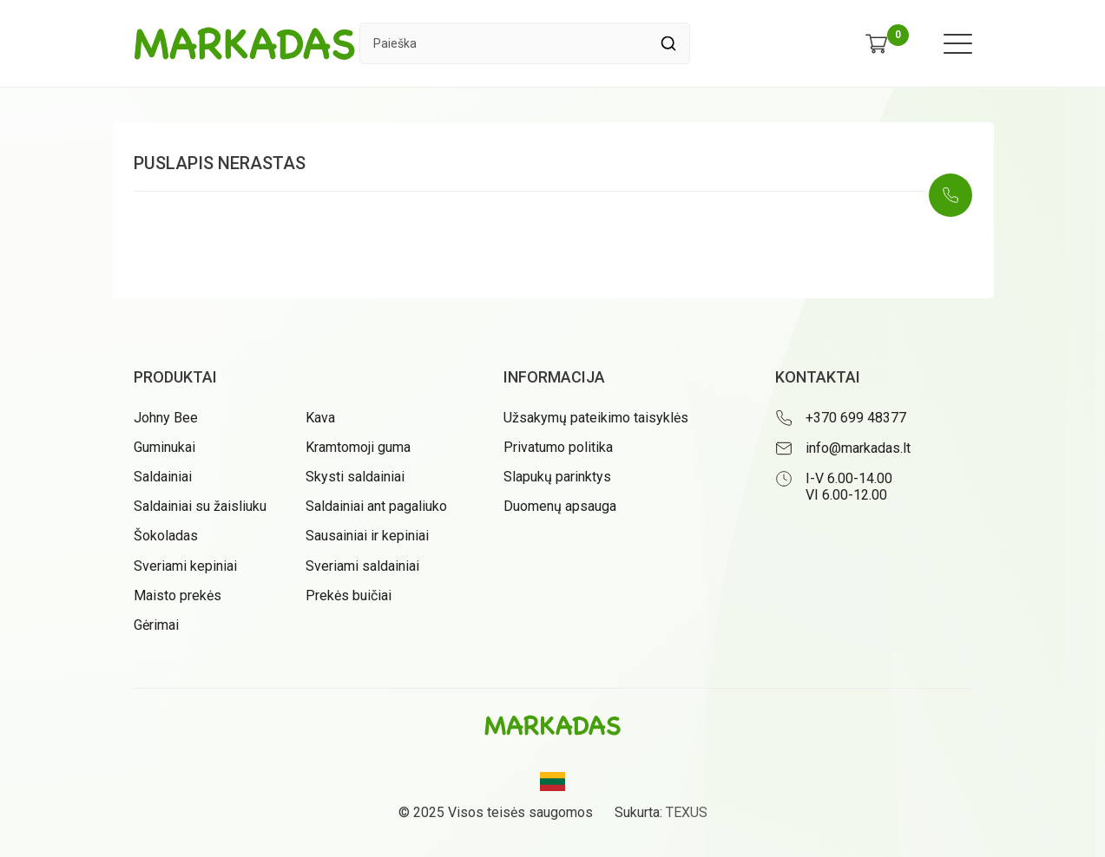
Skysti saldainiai (355, 476)
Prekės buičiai (348, 595)
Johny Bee (166, 417)
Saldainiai (163, 476)
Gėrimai (156, 625)
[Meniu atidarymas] (958, 43)
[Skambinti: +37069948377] (950, 195)
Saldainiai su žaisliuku (200, 506)
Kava (320, 417)
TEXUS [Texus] (686, 812)
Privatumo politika (558, 447)
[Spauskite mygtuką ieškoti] (668, 43)
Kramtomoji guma (358, 447)
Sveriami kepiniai (185, 566)
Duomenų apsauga (559, 506)
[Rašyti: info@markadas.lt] (873, 448)
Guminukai (164, 447)
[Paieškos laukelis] (504, 43)
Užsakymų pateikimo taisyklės (595, 417)
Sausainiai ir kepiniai (367, 535)
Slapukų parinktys (557, 476)
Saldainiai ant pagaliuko (376, 506)
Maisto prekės (177, 595)
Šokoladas (166, 535)
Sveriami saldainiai (362, 566)
